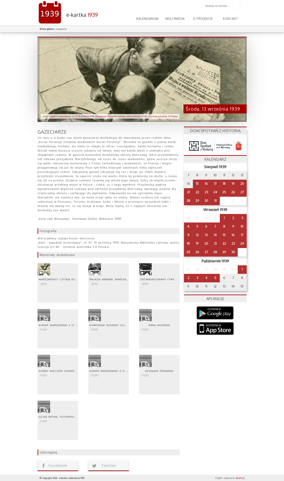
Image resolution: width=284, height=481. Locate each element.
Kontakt (230, 18)
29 (197, 201)
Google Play (215, 313)
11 (188, 235)
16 (206, 184)
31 (215, 201)
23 (206, 192)
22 (197, 192)
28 (188, 201)
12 (197, 235)
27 (242, 192)
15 (197, 184)
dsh (215, 145)
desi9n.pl (240, 478)
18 (224, 184)
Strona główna (47, 29)
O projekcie (203, 18)
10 (242, 226)
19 (233, 184)
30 (206, 201)
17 (215, 184)
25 (224, 192)
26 (233, 192)
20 (242, 184)
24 (215, 192)
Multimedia (175, 18)
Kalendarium (147, 18)
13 (206, 235)
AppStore (215, 329)
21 (188, 192)
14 (215, 235)
